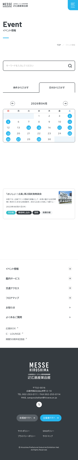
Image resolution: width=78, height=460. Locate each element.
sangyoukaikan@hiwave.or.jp (42, 398)
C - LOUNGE (13, 334)
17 (59, 128)
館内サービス (13, 278)
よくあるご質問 (14, 317)
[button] (12, 103)
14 (28, 128)
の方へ (25, 418)
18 (69, 128)
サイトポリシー (24, 431)
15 (38, 128)
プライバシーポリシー (26, 436)
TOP (59, 45)
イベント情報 (12, 269)
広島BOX (11, 328)
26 (8, 139)
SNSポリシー (48, 431)
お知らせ (10, 307)
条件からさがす (21, 88)
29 (39, 139)
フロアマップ (12, 298)
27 (18, 139)
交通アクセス (12, 288)
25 (69, 133)
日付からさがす (57, 88)
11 (69, 122)
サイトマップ (48, 436)
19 (8, 133)
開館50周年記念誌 (15, 339)
